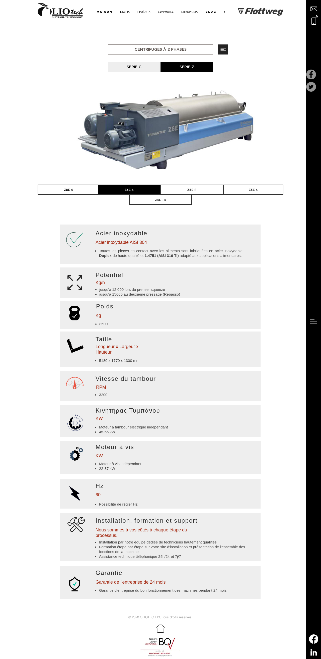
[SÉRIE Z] (186, 67)
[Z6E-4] (129, 190)
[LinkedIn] (313, 652)
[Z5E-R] (191, 190)
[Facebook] (311, 74)
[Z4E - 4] (160, 200)
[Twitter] (311, 87)
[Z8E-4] (68, 190)
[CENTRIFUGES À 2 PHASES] (160, 49)
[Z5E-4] (253, 190)
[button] (313, 9)
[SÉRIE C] (134, 67)
